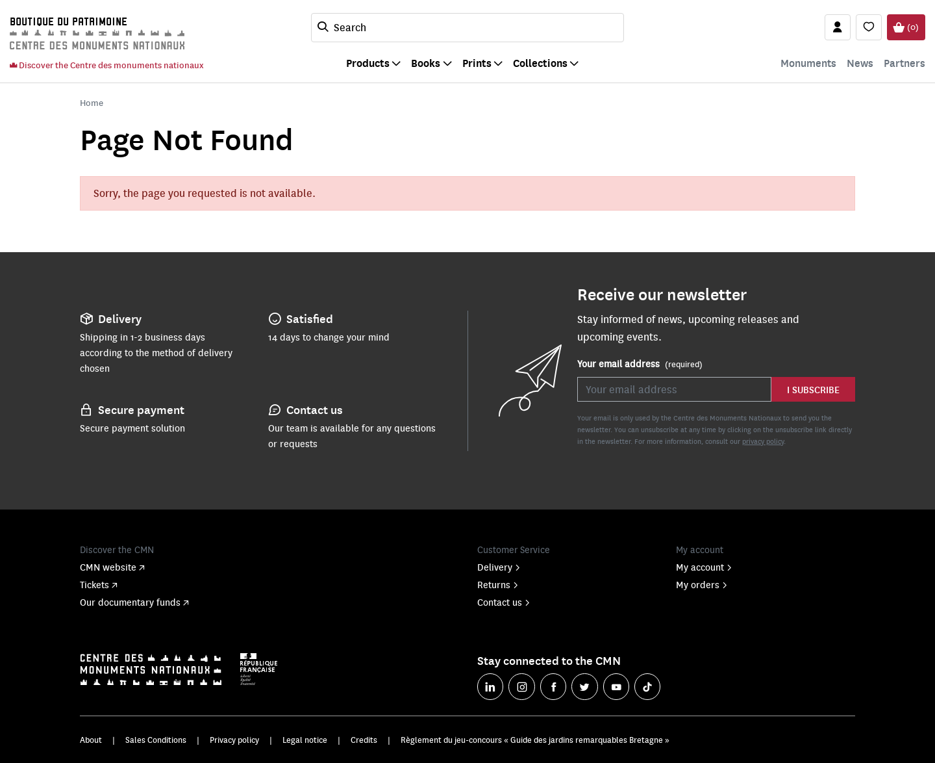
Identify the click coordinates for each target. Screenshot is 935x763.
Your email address (640, 364)
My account (704, 566)
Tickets (99, 584)
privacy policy (763, 441)
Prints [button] (477, 62)
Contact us (503, 601)
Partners (904, 62)
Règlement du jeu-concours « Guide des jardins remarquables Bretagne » (535, 739)
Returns (498, 584)
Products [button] (368, 62)
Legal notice (304, 739)
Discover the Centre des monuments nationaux (106, 64)
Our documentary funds (134, 601)
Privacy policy (234, 739)
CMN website (112, 566)
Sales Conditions (155, 739)
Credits (364, 739)
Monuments (808, 62)
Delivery (499, 566)
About (91, 739)
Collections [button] (540, 62)
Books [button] (425, 62)
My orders (702, 584)
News (860, 62)
